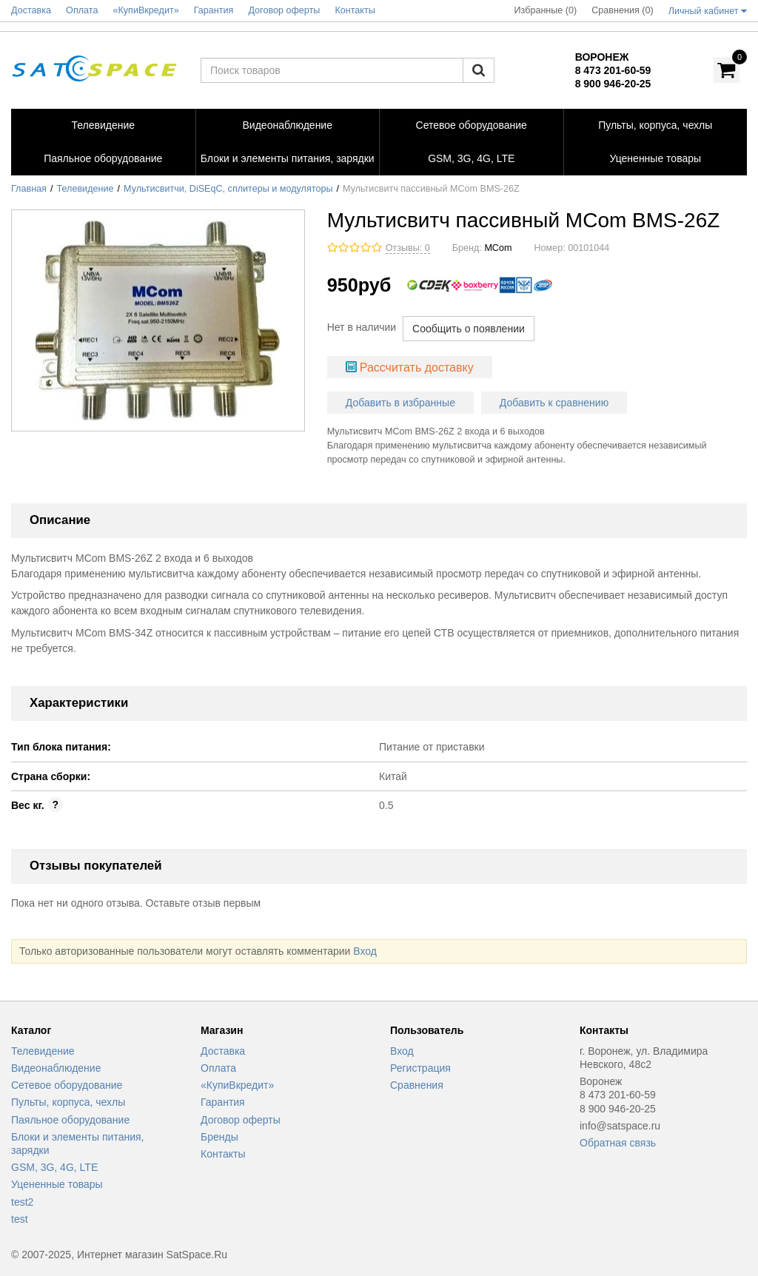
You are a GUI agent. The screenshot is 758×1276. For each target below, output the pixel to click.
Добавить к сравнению (554, 403)
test (19, 1219)
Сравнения (416, 1085)
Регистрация (420, 1068)
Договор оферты (241, 1120)
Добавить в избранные (400, 403)
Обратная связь (618, 1143)
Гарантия (223, 1102)
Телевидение (85, 189)
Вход (365, 951)
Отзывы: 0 (408, 248)
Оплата (218, 1068)
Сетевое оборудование (66, 1085)
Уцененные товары (57, 1184)
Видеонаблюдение (56, 1068)
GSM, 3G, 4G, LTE (54, 1167)
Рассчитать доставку (417, 367)
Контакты (223, 1154)
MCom (498, 248)
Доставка (223, 1051)
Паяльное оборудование (70, 1120)
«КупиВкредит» (237, 1085)
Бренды (219, 1137)
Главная (29, 189)
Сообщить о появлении (468, 329)
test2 (22, 1202)
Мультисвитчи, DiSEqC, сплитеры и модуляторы (228, 189)
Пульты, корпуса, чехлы (68, 1102)
